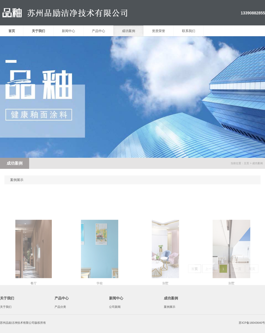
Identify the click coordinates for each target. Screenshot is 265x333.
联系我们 (188, 31)
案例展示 (16, 180)
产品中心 (98, 31)
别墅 (165, 321)
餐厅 (33, 321)
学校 (100, 321)
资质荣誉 (158, 31)
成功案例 (128, 31)
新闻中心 (68, 31)
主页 (246, 163)
